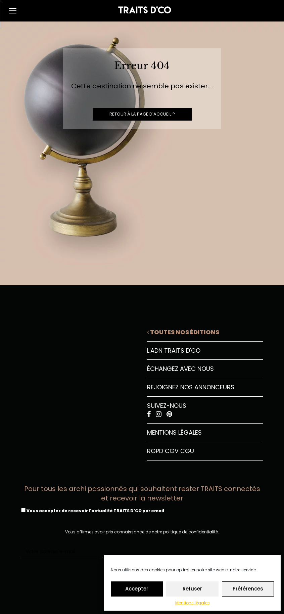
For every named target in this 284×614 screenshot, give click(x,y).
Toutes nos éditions (183, 332)
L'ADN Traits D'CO (173, 350)
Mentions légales (192, 603)
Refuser (192, 588)
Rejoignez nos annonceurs (190, 387)
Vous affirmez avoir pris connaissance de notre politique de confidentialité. (142, 532)
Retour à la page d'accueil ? (142, 114)
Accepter (136, 588)
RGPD (155, 451)
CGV (172, 451)
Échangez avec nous (180, 368)
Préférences (248, 588)
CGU (187, 451)
